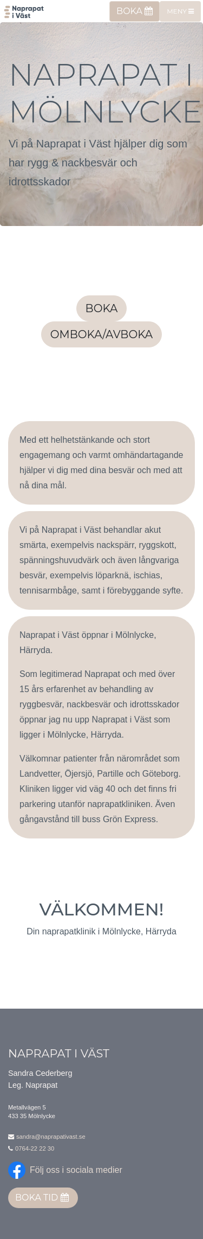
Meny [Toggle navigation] (180, 11)
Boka (134, 11)
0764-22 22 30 (34, 1148)
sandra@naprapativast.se (51, 1136)
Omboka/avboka (101, 334)
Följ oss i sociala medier (76, 1170)
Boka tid (42, 1197)
